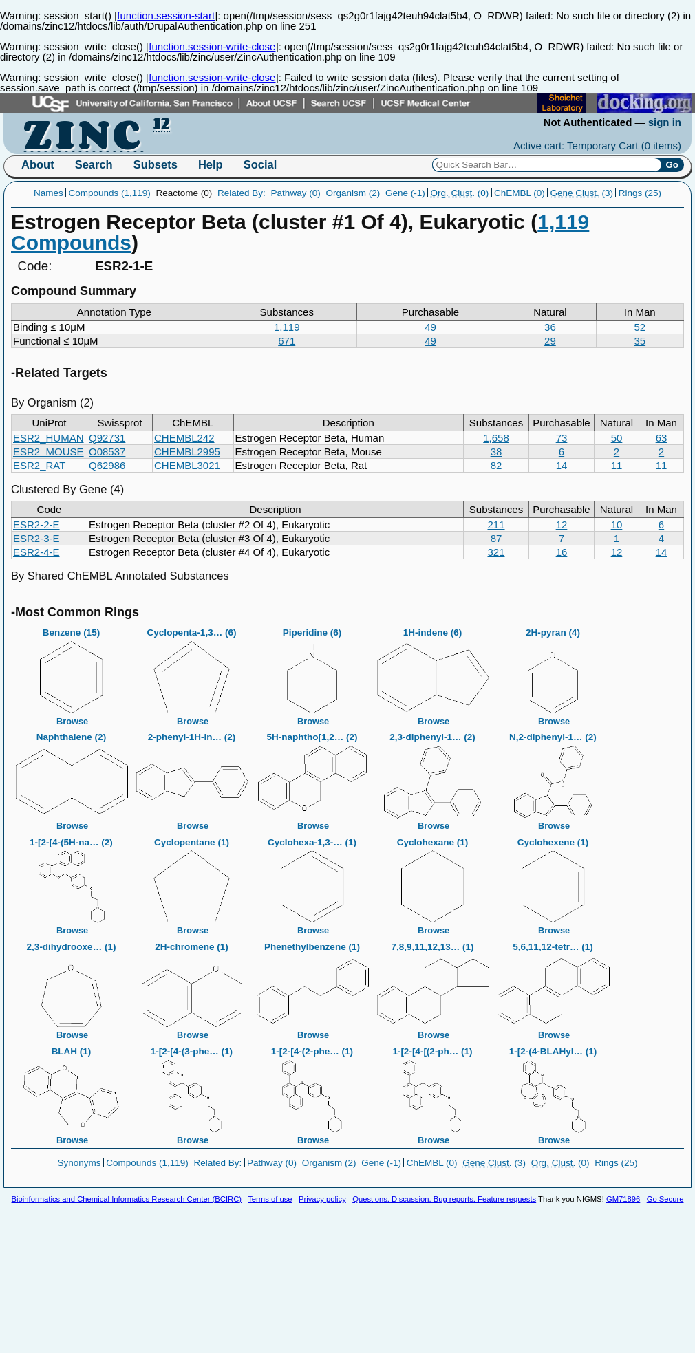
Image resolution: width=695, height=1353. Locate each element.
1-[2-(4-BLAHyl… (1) (553, 1091)
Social (260, 164)
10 (617, 524)
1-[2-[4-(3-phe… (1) (192, 1091)
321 (495, 552)
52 (639, 327)
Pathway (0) (296, 193)
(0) (459, 193)
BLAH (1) (71, 1091)
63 (661, 438)
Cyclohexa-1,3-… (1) (312, 882)
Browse (72, 721)
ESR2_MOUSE (48, 451)
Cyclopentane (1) (192, 882)
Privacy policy (322, 1199)
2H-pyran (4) (553, 672)
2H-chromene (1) (192, 987)
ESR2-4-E (36, 552)
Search (94, 164)
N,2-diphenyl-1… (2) (553, 777)
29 (550, 341)
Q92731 (107, 438)
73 (562, 438)
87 (496, 538)
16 (562, 552)
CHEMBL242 (184, 438)
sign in (664, 122)
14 (562, 465)
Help (210, 164)
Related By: (241, 193)
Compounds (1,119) (109, 193)
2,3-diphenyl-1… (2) (433, 777)
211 (495, 524)
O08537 (107, 451)
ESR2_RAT (39, 465)
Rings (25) (640, 193)
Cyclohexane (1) (433, 882)
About (37, 164)
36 (550, 327)
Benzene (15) (71, 672)
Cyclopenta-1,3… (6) (192, 672)
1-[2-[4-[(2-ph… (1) (433, 1091)
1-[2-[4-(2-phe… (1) (312, 1091)
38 (496, 451)
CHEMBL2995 (187, 451)
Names (48, 193)
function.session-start (166, 15)
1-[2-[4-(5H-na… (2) (71, 882)
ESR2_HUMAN (48, 438)
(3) (581, 193)
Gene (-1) (405, 193)
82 (496, 465)
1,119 (287, 327)
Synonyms (79, 1163)
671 (286, 341)
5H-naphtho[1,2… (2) (312, 777)
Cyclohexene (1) (553, 882)
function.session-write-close (212, 46)
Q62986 (107, 465)
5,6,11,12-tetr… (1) (553, 987)
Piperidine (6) (312, 672)
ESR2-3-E (36, 538)
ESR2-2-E (36, 524)
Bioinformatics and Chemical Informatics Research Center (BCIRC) (127, 1199)
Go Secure (665, 1199)
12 (562, 524)
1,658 (496, 438)
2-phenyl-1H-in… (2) (192, 777)
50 (617, 438)
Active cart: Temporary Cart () (597, 145)
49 (430, 327)
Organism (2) (352, 193)
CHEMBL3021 (187, 465)
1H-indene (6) (433, 672)
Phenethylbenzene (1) (312, 987)
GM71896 (623, 1199)
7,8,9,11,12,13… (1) (433, 987)
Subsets (155, 164)
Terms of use (270, 1199)
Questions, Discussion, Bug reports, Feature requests (444, 1199)
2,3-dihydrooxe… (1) (71, 987)
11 (617, 465)
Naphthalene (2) (71, 777)
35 (639, 341)
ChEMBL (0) (519, 193)
